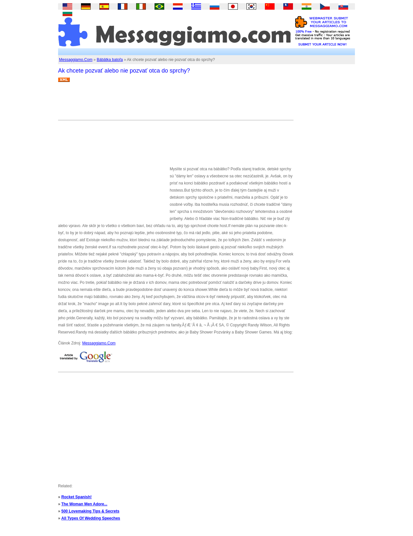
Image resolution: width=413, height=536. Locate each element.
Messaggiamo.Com (75, 59)
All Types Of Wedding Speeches (90, 518)
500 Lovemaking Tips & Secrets (90, 511)
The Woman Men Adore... (84, 504)
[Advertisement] (175, 103)
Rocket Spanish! (76, 497)
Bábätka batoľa (110, 59)
